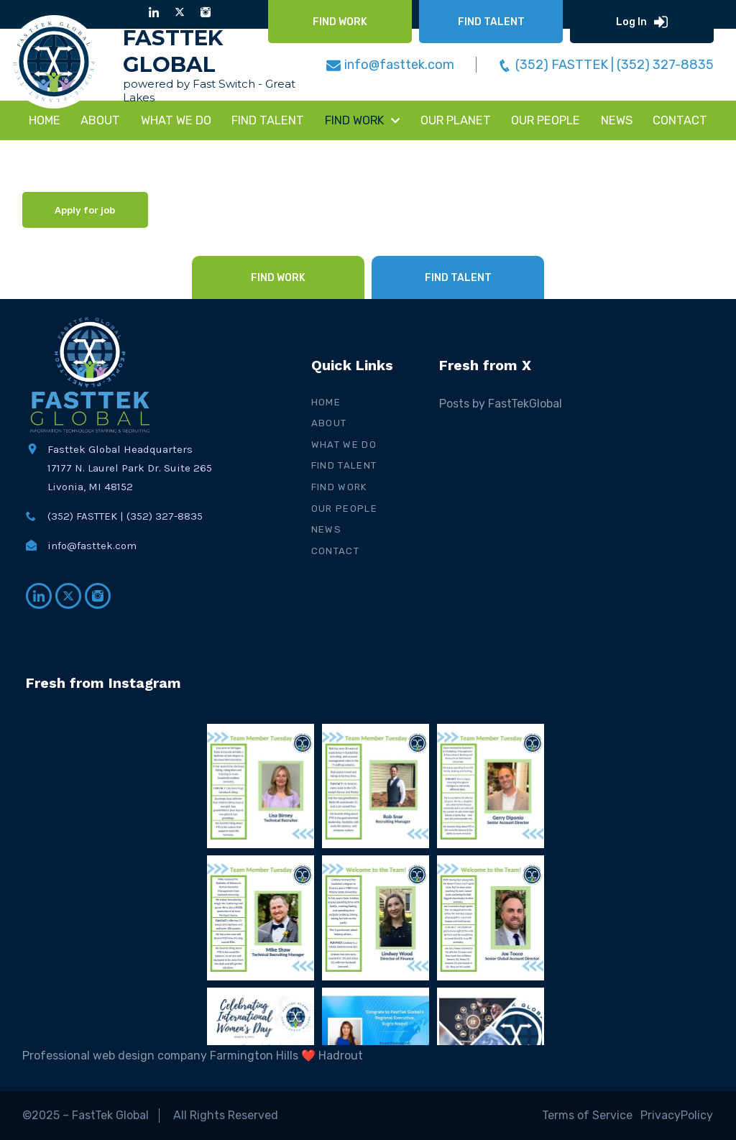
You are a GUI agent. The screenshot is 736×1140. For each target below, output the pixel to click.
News (326, 529)
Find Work (339, 487)
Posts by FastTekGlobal (500, 403)
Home (44, 120)
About (100, 120)
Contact (335, 551)
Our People (545, 120)
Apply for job (85, 210)
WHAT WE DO (176, 120)
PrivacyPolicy (677, 1115)
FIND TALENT (267, 120)
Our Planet (455, 120)
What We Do (344, 444)
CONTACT (680, 120)
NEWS (616, 120)
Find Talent (344, 465)
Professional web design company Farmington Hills (160, 1055)
